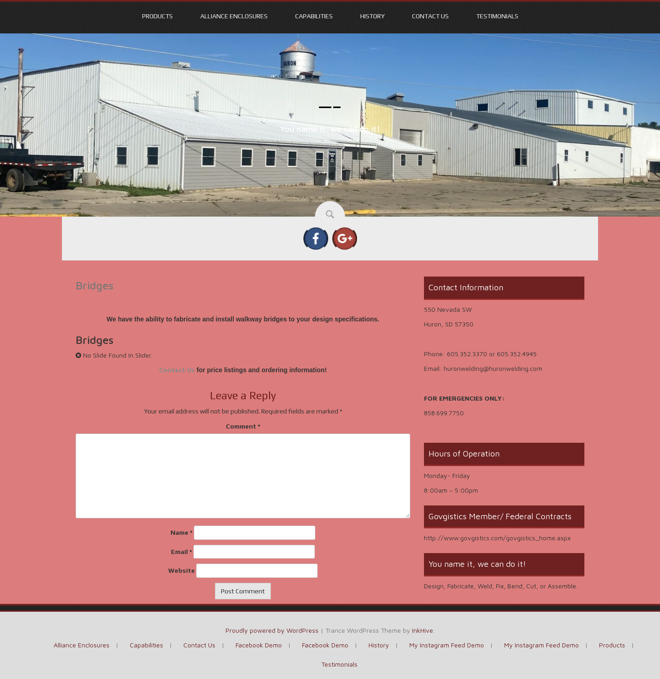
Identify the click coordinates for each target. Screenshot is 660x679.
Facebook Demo (259, 645)
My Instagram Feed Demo (446, 645)
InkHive (422, 630)
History (372, 16)
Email (181, 551)
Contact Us (430, 16)
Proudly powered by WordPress (272, 630)
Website (181, 570)
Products (157, 16)
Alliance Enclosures (234, 16)
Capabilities (314, 16)
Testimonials (497, 16)
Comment (243, 426)
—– (330, 106)
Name (181, 532)
